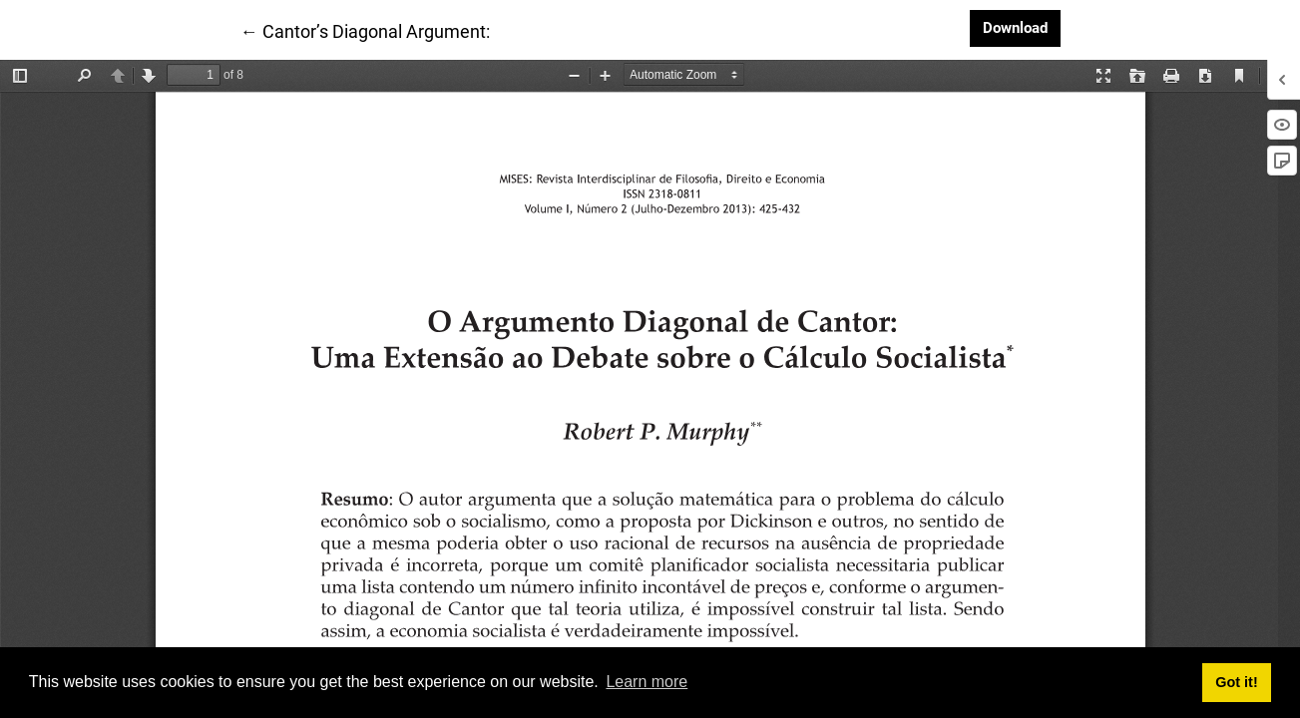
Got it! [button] (1236, 682)
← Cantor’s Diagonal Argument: (365, 30)
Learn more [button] (646, 681)
